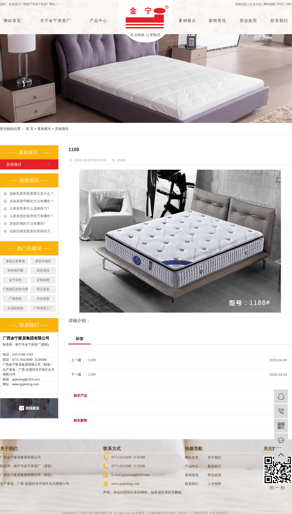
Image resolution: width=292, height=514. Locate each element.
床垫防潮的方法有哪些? (27, 223)
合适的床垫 (15, 308)
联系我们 (279, 21)
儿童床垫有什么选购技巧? (29, 208)
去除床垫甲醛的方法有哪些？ (31, 201)
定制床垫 (43, 280)
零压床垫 (43, 289)
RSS (281, 4)
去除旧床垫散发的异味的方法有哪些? (32, 231)
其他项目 (62, 129)
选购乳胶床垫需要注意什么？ (31, 193)
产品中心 (98, 21)
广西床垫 (15, 299)
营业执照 (248, 21)
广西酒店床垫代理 (15, 289)
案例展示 (187, 21)
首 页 (30, 129)
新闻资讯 (217, 21)
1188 (92, 360)
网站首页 (12, 21)
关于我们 (214, 457)
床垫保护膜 (15, 270)
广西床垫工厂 (43, 308)
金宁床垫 (15, 280)
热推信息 (241, 4)
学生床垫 (43, 299)
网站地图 (269, 4)
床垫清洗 (43, 270)
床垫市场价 (43, 261)
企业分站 (255, 4)
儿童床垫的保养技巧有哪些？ (31, 216)
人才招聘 (214, 484)
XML (289, 4)
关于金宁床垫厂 (55, 21)
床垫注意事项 (15, 261)
